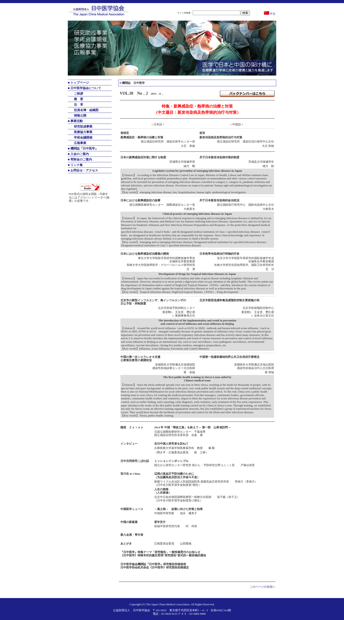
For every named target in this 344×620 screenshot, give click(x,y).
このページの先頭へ (262, 586)
